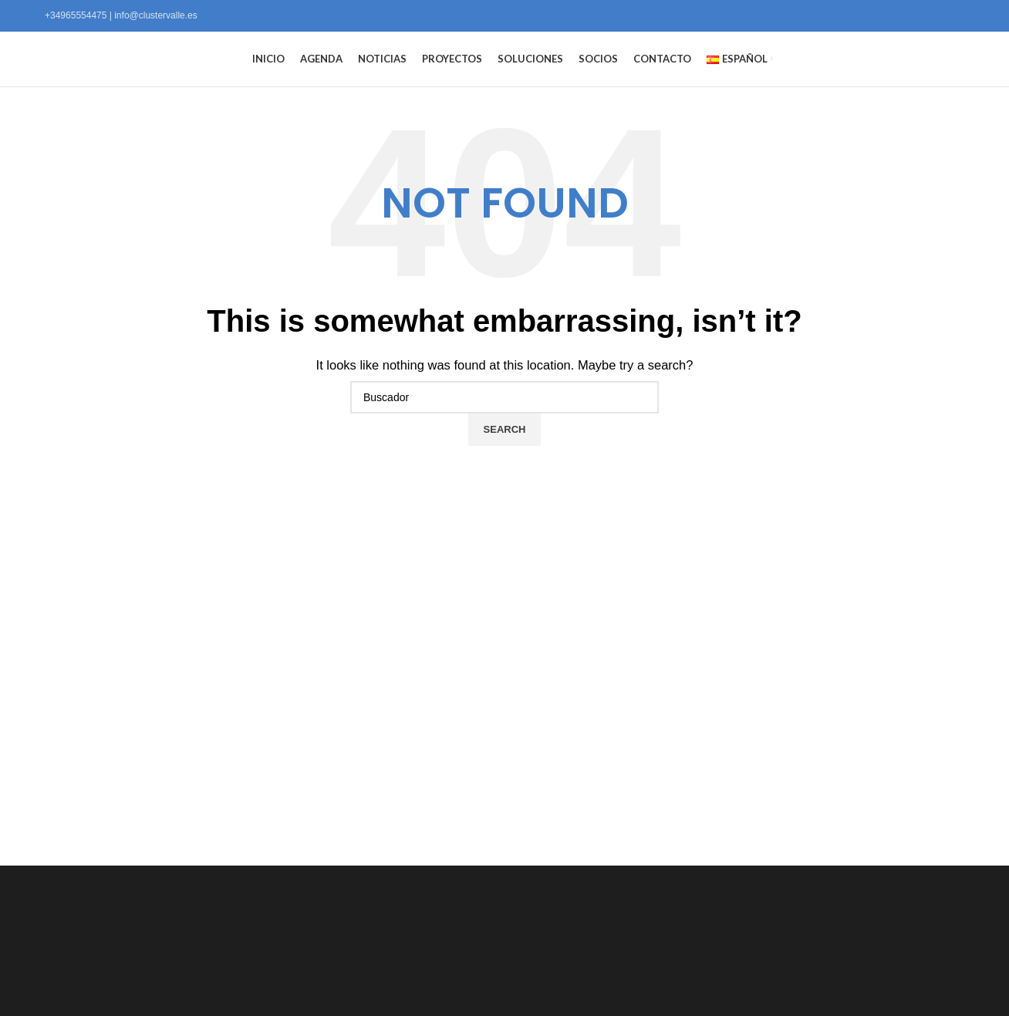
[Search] (504, 423)
